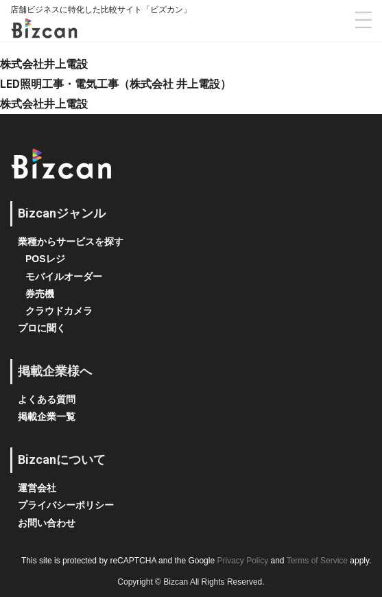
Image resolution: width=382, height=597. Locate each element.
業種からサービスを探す (70, 241)
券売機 (39, 293)
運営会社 (37, 487)
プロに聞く (42, 328)
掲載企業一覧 (46, 416)
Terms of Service (317, 560)
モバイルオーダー (63, 276)
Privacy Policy (242, 560)
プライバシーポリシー (66, 505)
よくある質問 (46, 399)
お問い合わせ (46, 522)
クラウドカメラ (59, 310)
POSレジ (45, 258)
